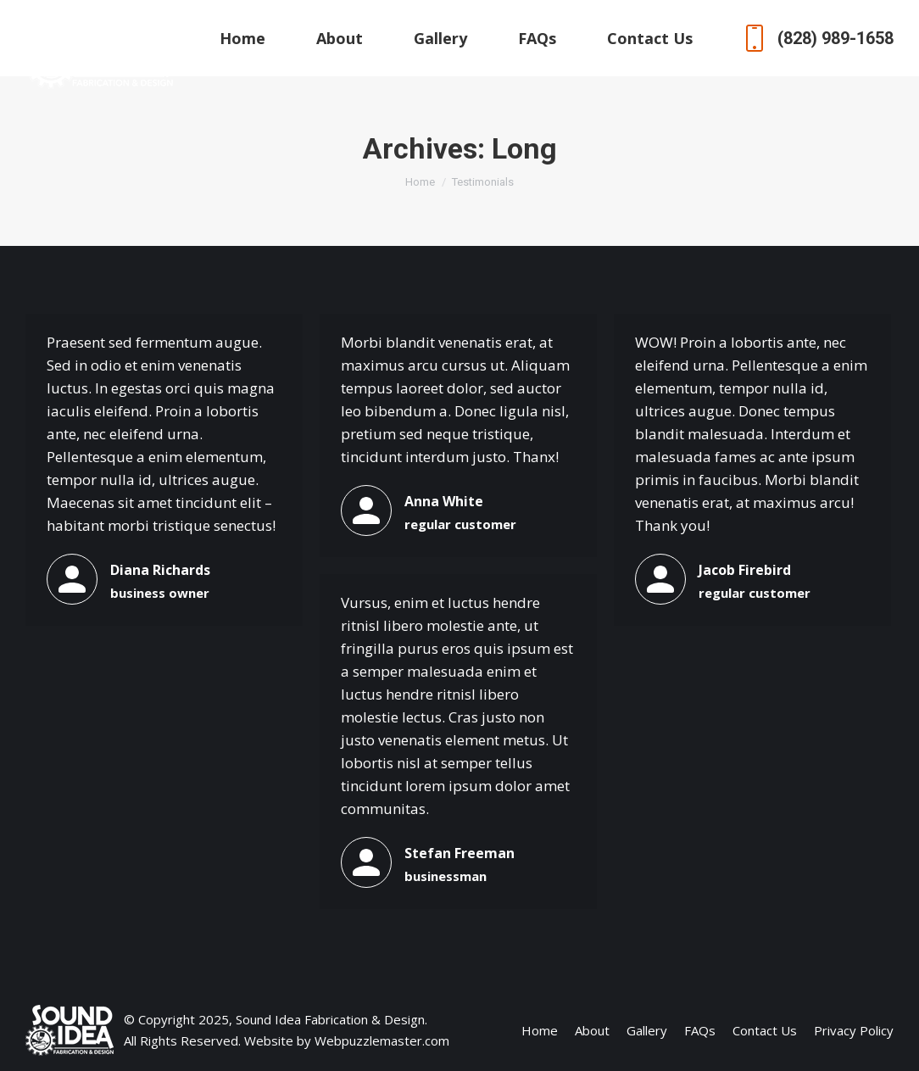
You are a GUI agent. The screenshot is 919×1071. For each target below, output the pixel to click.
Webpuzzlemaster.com (382, 1040)
